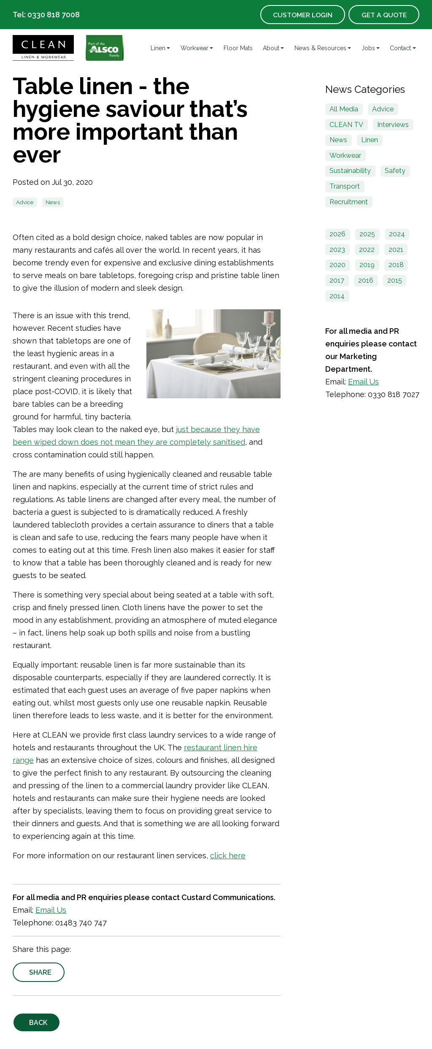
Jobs (368, 48)
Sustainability (350, 171)
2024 (397, 234)
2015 (394, 280)
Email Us (50, 910)
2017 (336, 280)
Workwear (194, 48)
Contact (400, 48)
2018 (396, 265)
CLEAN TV (346, 125)
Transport (344, 186)
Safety (395, 171)
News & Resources (320, 48)
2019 (367, 265)
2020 (337, 265)
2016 (365, 280)
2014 (337, 296)
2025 (367, 234)
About (271, 48)
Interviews (393, 125)
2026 (337, 234)
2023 (337, 250)
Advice (24, 202)
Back (39, 1023)
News (53, 202)
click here (228, 855)
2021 (396, 250)
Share (41, 972)
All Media (343, 109)
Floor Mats (238, 48)
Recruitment (348, 202)
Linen (158, 48)
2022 (367, 250)
